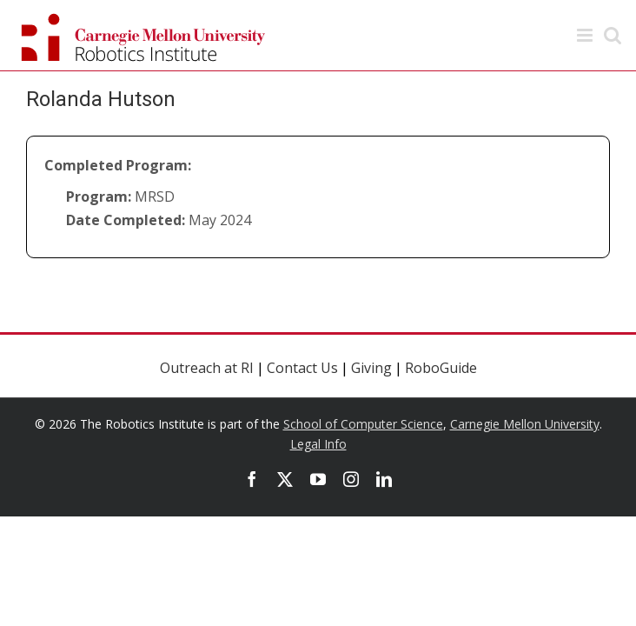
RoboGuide (441, 367)
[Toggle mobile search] (612, 35)
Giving (371, 367)
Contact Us (302, 367)
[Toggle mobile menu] (586, 35)
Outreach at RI (207, 367)
